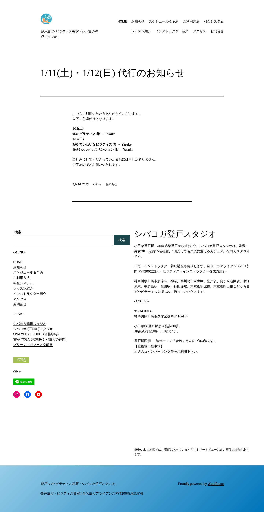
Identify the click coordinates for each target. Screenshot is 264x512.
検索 (121, 240)
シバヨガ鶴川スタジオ (29, 324)
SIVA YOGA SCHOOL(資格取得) (36, 334)
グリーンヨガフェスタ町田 (33, 345)
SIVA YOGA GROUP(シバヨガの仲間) (40, 339)
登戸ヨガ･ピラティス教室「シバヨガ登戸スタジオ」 (79, 484)
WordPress (216, 484)
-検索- (17, 232)
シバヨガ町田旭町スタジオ (33, 329)
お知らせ (111, 184)
